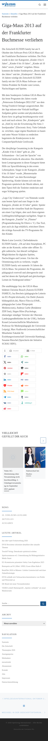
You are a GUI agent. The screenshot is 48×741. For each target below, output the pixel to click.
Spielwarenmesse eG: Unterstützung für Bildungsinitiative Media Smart (23, 556)
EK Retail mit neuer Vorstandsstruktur (16, 584)
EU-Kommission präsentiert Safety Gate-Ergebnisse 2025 (23, 562)
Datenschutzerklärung (10, 682)
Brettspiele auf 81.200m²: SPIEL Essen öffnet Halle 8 (21, 566)
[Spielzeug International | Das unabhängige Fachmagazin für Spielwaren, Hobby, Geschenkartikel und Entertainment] (8, 4)
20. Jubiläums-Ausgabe (14, 515)
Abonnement (6, 666)
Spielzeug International (21, 723)
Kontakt (5, 670)
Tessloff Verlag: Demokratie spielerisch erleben (19, 551)
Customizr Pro (29, 729)
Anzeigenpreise (7, 654)
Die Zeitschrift (7, 646)
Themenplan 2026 (8, 650)
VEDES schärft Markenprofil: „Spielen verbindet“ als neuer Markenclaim (24, 589)
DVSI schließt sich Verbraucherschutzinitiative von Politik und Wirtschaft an (23, 578)
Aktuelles (14, 14)
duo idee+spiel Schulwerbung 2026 (15, 541)
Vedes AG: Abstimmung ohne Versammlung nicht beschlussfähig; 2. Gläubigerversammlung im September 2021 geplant (12, 480)
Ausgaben (7, 523)
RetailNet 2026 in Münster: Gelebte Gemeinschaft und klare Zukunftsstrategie (24, 571)
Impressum (6, 678)
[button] (5, 350)
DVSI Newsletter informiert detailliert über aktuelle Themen (21, 546)
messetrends (6, 662)
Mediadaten (6, 658)
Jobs (3, 674)
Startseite (5, 14)
